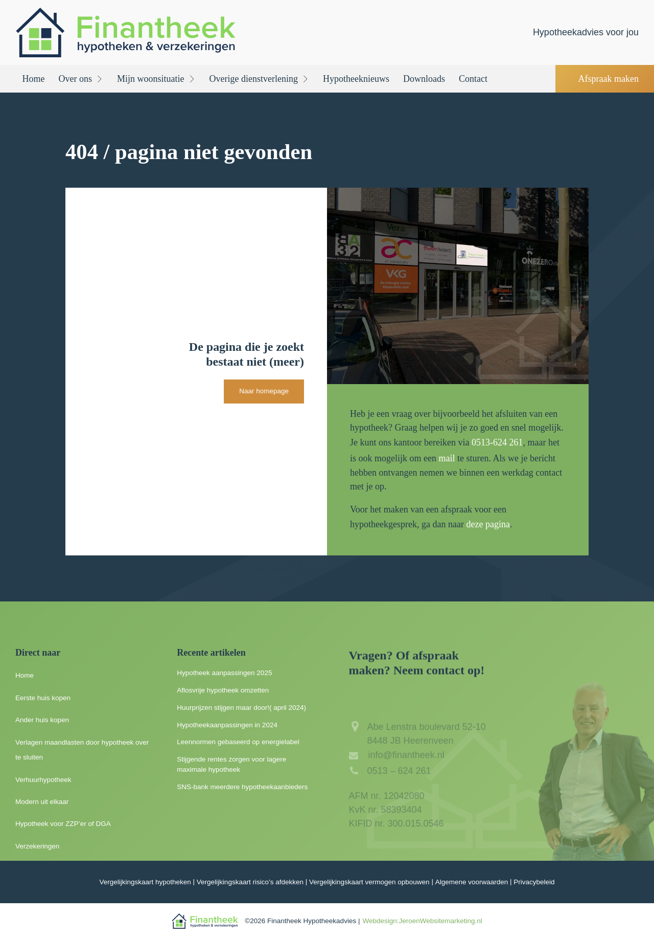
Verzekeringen (37, 846)
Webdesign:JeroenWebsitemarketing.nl (422, 921)
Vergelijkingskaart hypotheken (145, 882)
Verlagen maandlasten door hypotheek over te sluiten (82, 750)
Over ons (81, 79)
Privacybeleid (533, 882)
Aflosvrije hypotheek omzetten (223, 690)
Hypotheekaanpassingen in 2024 (227, 725)
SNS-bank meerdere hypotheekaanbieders (242, 787)
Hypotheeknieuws (356, 79)
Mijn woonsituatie (156, 79)
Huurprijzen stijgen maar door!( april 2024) (241, 707)
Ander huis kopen (42, 720)
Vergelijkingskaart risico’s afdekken (250, 882)
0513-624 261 (497, 442)
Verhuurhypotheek (43, 780)
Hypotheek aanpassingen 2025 (224, 673)
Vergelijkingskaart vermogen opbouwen (369, 882)
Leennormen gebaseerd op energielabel (238, 742)
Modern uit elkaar (41, 802)
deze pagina (487, 524)
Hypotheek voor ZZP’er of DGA (63, 824)
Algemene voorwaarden (471, 882)
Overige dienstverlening (259, 79)
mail (446, 458)
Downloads (424, 79)
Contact (473, 79)
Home (33, 79)
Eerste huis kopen (43, 698)
